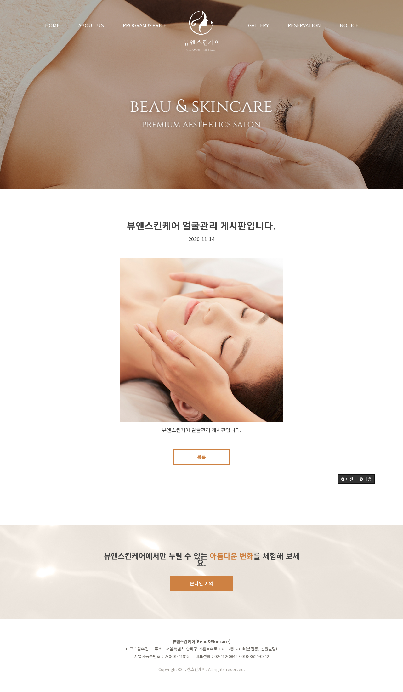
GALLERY (258, 25)
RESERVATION (304, 25)
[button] (347, 479)
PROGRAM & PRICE (144, 25)
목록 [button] (201, 456)
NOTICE (349, 25)
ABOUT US (91, 25)
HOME (52, 25)
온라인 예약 (201, 583)
